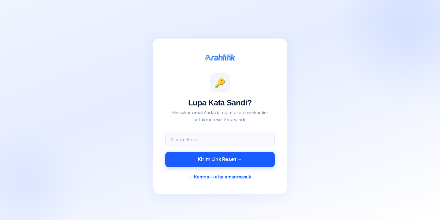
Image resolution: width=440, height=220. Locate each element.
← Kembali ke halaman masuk (220, 176)
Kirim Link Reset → (220, 159)
